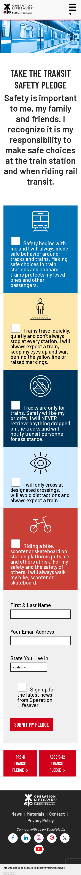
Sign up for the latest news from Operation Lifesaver (36, 697)
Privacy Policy (40, 820)
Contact (57, 814)
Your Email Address (32, 631)
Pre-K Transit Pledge (19, 763)
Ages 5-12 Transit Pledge (57, 763)
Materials (36, 814)
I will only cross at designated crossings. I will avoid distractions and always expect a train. (40, 492)
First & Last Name (30, 605)
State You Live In (29, 658)
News (17, 814)
